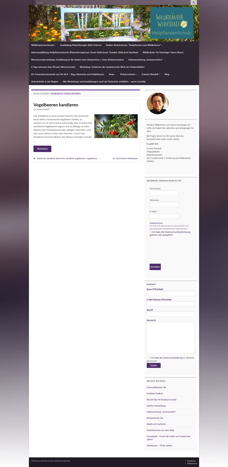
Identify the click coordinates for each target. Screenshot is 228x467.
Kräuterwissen (128, 74)
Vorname (154, 200)
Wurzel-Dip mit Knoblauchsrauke (161, 399)
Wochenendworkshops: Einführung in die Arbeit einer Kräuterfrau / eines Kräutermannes (77, 59)
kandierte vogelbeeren (76, 158)
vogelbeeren (92, 158)
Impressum (191, 461)
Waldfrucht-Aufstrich (156, 424)
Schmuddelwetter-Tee (156, 387)
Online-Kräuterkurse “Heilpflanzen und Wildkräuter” (134, 45)
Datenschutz (156, 223)
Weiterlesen (42, 149)
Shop (112, 74)
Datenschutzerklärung (172, 358)
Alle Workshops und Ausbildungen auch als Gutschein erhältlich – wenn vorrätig (104, 81)
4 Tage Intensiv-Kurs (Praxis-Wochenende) (53, 66)
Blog (167, 74)
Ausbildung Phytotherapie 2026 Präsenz (80, 45)
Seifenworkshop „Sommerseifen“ (145, 59)
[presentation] (161, 250)
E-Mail (154, 211)
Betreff (171, 313)
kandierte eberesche (56, 158)
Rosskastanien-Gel (155, 418)
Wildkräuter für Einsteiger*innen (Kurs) (163, 52)
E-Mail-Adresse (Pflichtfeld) (171, 302)
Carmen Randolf (151, 74)
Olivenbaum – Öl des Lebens (159, 445)
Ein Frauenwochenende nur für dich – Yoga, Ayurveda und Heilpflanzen (67, 74)
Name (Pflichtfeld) (171, 292)
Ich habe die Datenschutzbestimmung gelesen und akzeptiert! (170, 233)
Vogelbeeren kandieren (55, 104)
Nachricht (171, 336)
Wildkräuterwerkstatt (43, 45)
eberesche (41, 158)
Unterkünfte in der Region (44, 81)
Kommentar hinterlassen (127, 158)
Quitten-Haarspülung (156, 405)
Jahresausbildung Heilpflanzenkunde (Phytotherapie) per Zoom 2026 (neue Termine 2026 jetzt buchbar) (84, 52)
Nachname (155, 188)
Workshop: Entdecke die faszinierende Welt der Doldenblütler (112, 66)
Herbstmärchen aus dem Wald (160, 430)
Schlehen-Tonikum (155, 393)
